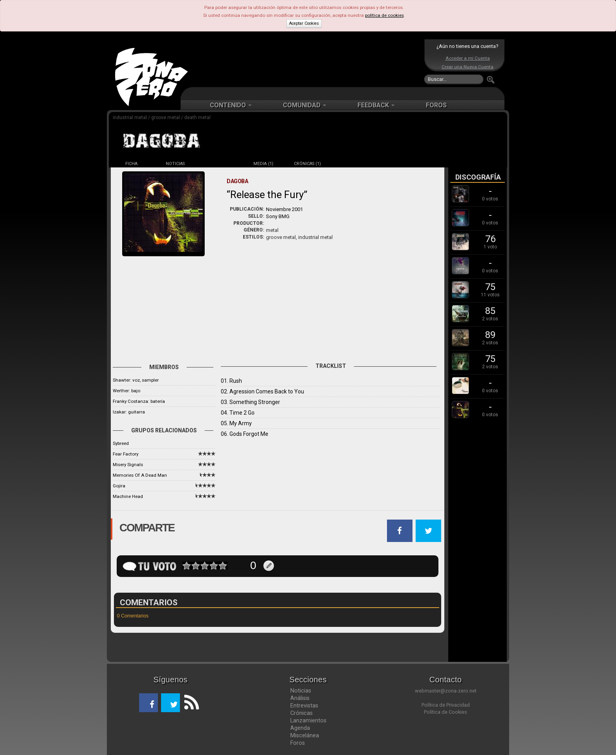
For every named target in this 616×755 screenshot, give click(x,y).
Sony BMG (278, 216)
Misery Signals (128, 464)
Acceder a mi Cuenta (468, 58)
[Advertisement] (306, 63)
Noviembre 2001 (284, 209)
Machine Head (128, 496)
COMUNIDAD (304, 105)
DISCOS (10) (219, 163)
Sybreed (121, 443)
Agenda (300, 728)
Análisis (300, 698)
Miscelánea (304, 735)
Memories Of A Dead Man (140, 475)
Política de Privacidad (446, 705)
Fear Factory (125, 454)
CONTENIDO (230, 105)
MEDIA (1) (263, 163)
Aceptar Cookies (304, 23)
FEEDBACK (376, 105)
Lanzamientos (308, 720)
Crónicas (301, 713)
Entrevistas (304, 705)
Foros (297, 743)
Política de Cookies (445, 712)
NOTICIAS (175, 163)
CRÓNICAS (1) (307, 163)
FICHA (131, 163)
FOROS (436, 105)
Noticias (300, 690)
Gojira (119, 486)
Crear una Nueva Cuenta (467, 67)
